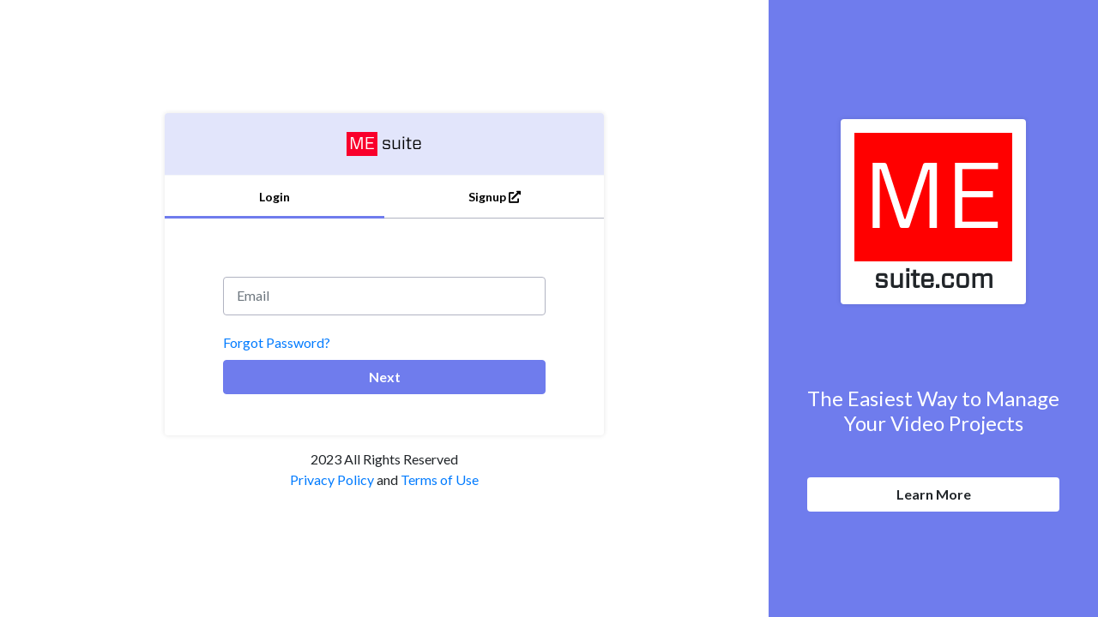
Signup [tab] (494, 196)
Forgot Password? (276, 342)
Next (385, 376)
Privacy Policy (332, 479)
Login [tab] (274, 196)
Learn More (933, 494)
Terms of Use (440, 479)
